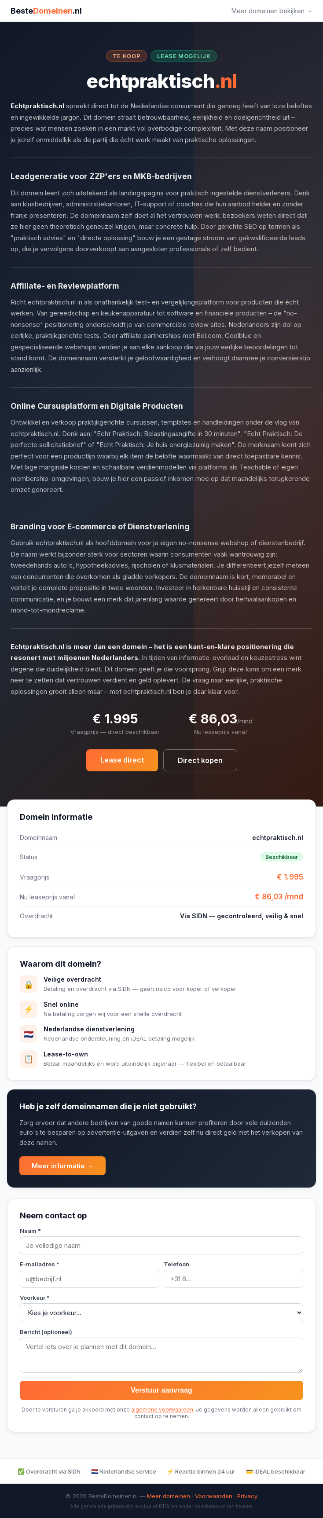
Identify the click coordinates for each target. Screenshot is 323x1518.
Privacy (247, 1496)
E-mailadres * (39, 1264)
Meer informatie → (62, 1166)
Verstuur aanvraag (161, 1390)
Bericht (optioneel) (46, 1331)
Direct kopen (200, 760)
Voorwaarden (213, 1496)
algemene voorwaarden (162, 1409)
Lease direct (122, 759)
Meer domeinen (168, 1496)
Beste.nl (46, 10)
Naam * (30, 1230)
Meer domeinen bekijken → (271, 11)
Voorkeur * (35, 1297)
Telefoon (176, 1264)
